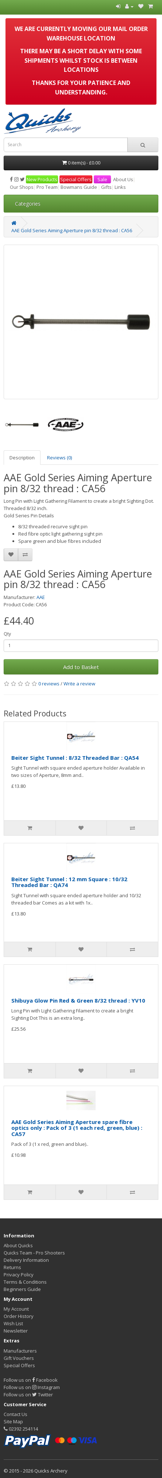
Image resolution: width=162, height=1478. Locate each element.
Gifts (106, 187)
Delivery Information (26, 1260)
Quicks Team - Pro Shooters (34, 1252)
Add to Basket (81, 666)
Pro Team (47, 187)
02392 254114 (21, 1429)
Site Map (13, 1421)
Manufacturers (20, 1350)
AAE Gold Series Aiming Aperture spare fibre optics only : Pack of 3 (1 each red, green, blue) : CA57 (76, 1127)
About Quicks (18, 1245)
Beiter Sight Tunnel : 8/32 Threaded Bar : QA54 (75, 757)
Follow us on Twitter (28, 1394)
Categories (27, 203)
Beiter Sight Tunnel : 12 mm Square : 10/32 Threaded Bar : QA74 (69, 882)
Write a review (79, 683)
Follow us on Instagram (32, 1387)
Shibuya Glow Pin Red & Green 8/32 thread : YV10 (78, 1000)
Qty (7, 634)
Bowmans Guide (79, 187)
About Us (123, 179)
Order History (19, 1316)
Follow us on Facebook (31, 1380)
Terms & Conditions (25, 1282)
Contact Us (15, 1414)
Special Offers (76, 179)
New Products (42, 179)
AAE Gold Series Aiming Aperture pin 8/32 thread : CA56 (71, 230)
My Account (16, 1309)
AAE (40, 597)
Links (120, 187)
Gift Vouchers (19, 1358)
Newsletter (16, 1330)
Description (22, 457)
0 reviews (48, 683)
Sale (102, 179)
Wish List (13, 1323)
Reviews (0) (59, 457)
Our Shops (22, 187)
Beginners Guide (22, 1289)
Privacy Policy (19, 1274)
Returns (12, 1267)
